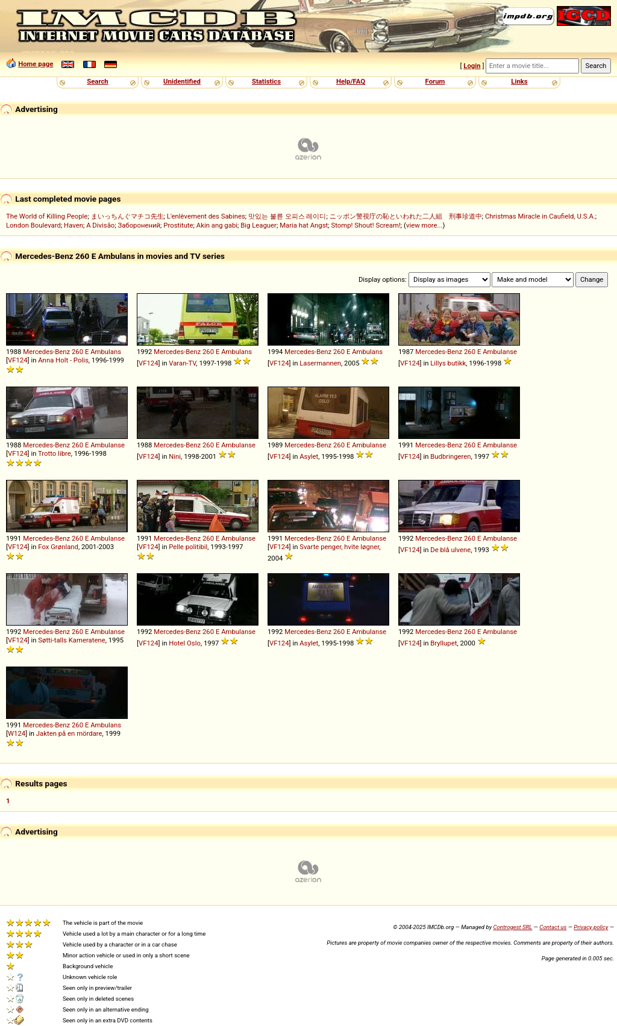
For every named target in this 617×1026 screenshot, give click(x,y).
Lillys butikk (448, 363)
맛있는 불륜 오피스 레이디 (287, 216)
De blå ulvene (450, 550)
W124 (16, 733)
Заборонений (138, 225)
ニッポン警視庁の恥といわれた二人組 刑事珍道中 (406, 216)
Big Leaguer (258, 225)
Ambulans (105, 351)
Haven (73, 225)
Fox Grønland (58, 547)
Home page (35, 64)
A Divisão (100, 225)
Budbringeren (450, 456)
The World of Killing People (46, 216)
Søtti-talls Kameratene (71, 640)
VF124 (18, 360)
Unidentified (182, 81)
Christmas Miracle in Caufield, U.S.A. (540, 216)
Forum (435, 81)
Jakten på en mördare (69, 733)
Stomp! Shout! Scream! (365, 225)
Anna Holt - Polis (63, 360)
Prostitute (178, 225)
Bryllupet (443, 643)
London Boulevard (33, 225)
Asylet (308, 456)
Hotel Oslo (185, 643)
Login (471, 65)
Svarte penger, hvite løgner (339, 547)
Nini (175, 456)
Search (97, 81)
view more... (424, 225)
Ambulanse (500, 351)
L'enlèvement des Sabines (206, 216)
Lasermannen (320, 363)
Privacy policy (591, 927)
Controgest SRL (512, 927)
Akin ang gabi (216, 225)
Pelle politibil (188, 547)
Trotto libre (54, 453)
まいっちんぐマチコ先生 (127, 216)
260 (77, 351)
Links (519, 81)
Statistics (266, 81)
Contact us (552, 927)
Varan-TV (182, 363)
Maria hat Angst (304, 225)
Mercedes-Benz (46, 351)
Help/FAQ (350, 81)
